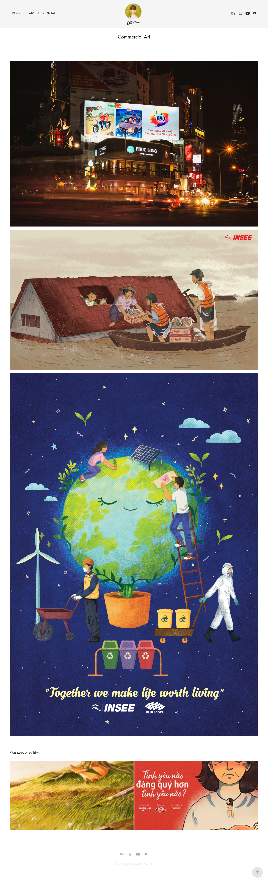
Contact (50, 13)
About (34, 13)
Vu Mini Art (138, 864)
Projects (17, 13)
